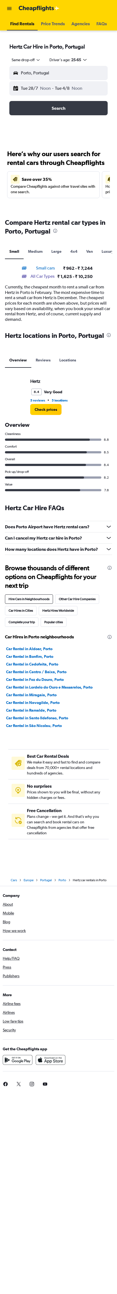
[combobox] (26, 60)
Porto (62, 880)
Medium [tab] (35, 251)
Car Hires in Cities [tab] (21, 611)
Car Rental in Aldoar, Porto (29, 649)
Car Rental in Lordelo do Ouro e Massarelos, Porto (49, 687)
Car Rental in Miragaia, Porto (31, 695)
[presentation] (55, 230)
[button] (9, 8)
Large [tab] (56, 251)
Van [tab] (89, 251)
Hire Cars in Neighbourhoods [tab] (29, 599)
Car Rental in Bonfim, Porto (29, 656)
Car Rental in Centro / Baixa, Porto (36, 672)
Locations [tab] (67, 360)
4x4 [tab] (73, 251)
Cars (14, 880)
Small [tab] (14, 251)
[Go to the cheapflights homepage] (39, 8)
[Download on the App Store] (50, 1060)
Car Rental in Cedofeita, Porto (32, 664)
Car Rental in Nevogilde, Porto (33, 702)
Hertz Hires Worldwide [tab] (58, 611)
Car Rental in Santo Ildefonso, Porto (37, 718)
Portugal (46, 880)
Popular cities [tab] (53, 622)
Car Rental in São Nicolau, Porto (34, 725)
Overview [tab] (18, 360)
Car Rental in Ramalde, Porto (31, 710)
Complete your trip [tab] (22, 622)
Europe (29, 880)
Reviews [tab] (43, 360)
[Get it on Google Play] (17, 1060)
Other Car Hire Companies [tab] (77, 599)
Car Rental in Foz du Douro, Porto (35, 679)
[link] (46, 409)
